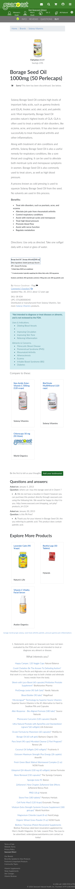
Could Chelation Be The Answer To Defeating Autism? (37, 668)
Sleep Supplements (11, 871)
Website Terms (9, 847)
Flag (34, 285)
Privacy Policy (9, 849)
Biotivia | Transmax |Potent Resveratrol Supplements (38, 825)
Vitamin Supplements (12, 868)
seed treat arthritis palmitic (35, 633)
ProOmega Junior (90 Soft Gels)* (29, 690)
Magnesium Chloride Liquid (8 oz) (32, 815)
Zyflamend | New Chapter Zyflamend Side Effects (38, 784)
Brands (23, 28)
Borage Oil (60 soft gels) (27, 736)
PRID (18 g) (34, 792)
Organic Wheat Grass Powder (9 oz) (32, 820)
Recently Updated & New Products (17, 859)
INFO (24, 19)
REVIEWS (33, 19)
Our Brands (8, 856)
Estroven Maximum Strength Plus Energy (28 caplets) (38, 754)
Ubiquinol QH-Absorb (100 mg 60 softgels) (30, 770)
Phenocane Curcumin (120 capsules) (33, 719)
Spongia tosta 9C (34, 780)
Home (14, 28)
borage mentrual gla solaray (13, 633)
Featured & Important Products (16, 861)
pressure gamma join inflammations (58, 633)
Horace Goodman (22, 285)
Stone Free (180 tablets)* (30, 797)
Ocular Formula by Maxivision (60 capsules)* (31, 732)
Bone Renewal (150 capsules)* (27, 775)
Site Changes (9, 873)
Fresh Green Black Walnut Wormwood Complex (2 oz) (38, 762)
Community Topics (11, 864)
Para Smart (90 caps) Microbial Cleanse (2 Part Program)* (37, 741)
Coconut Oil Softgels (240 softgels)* (31, 749)
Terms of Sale (9, 844)
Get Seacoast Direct (37, 10)
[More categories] (72, 12)
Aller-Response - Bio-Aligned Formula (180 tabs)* (34, 711)
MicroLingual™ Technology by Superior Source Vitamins (37, 700)
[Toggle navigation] (70, 4)
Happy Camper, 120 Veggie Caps (29, 663)
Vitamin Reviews (10, 876)
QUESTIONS (46, 19)
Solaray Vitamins (36, 28)
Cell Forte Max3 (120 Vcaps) (29, 802)
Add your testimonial (52, 473)
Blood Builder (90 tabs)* (32, 695)
